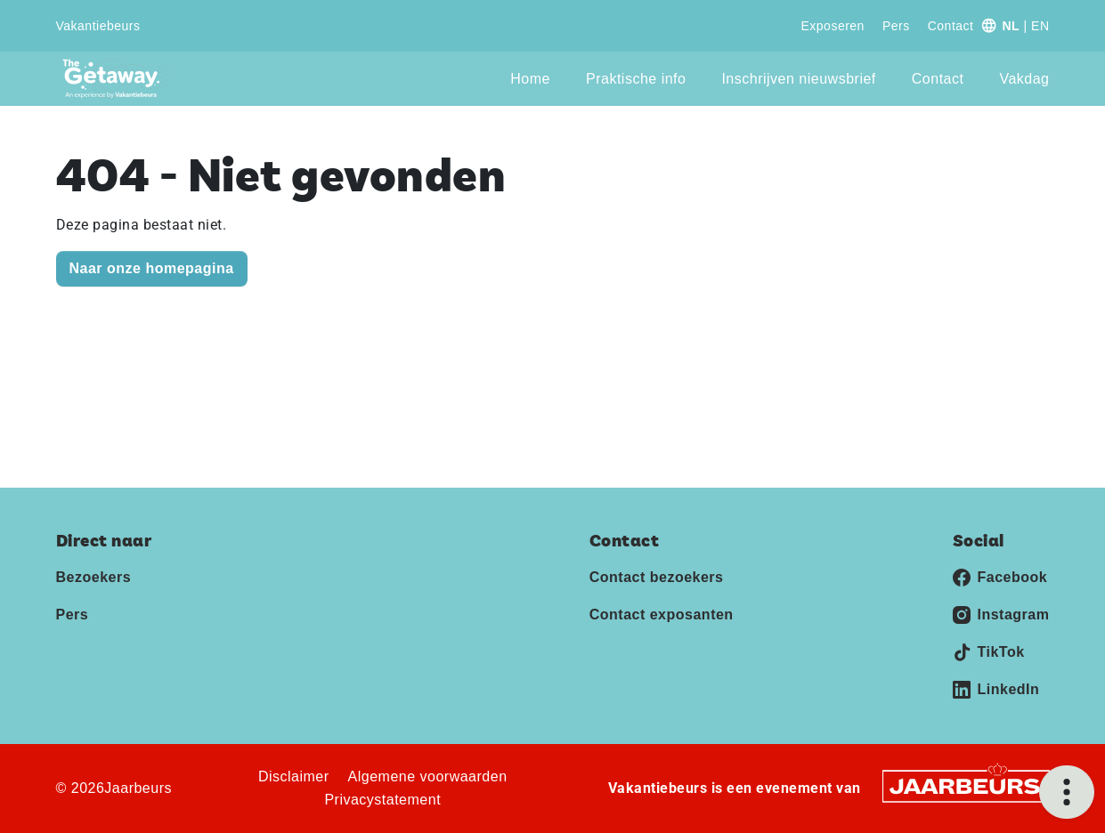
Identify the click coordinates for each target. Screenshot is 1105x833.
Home (530, 78)
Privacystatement (382, 799)
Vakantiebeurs (98, 26)
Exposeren (832, 26)
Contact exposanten (661, 614)
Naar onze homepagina (151, 268)
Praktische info (636, 78)
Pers (896, 26)
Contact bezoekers (656, 577)
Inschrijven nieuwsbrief (798, 78)
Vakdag (1024, 78)
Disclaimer (293, 776)
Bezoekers (94, 577)
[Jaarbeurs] (966, 785)
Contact (951, 26)
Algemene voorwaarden (428, 776)
